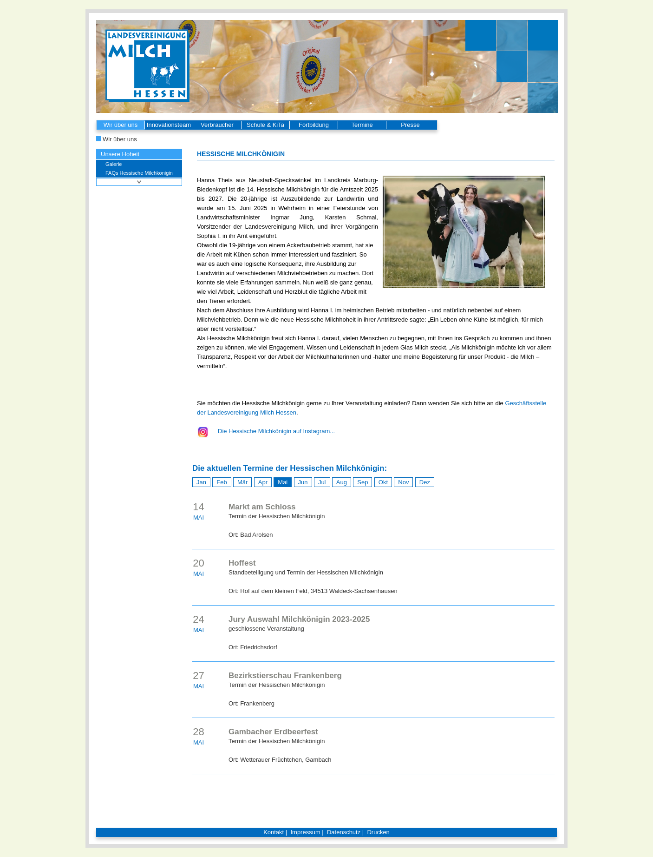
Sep (362, 482)
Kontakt (273, 832)
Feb (221, 482)
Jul (322, 482)
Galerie (113, 164)
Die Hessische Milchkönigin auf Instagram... (276, 431)
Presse (410, 124)
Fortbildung (314, 124)
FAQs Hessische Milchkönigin (139, 173)
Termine (361, 124)
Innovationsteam (169, 124)
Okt (383, 482)
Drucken (378, 832)
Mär (242, 482)
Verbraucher (217, 124)
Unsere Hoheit (120, 154)
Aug (341, 482)
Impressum (305, 832)
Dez (424, 482)
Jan (201, 482)
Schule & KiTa (265, 124)
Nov (403, 482)
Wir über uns (121, 124)
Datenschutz (343, 832)
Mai (282, 482)
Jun (303, 482)
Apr (263, 482)
